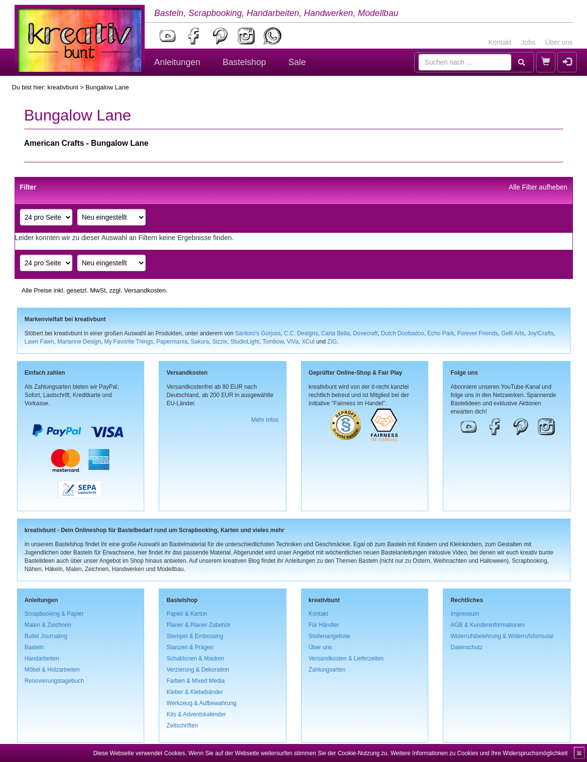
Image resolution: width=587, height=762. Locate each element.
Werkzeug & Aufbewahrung (201, 703)
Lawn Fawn (39, 341)
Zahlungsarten (327, 669)
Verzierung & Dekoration (198, 669)
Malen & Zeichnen (48, 625)
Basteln (34, 647)
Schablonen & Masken (195, 658)
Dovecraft (365, 333)
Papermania (171, 341)
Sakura (200, 341)
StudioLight (245, 341)
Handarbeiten (42, 658)
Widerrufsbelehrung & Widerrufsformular (502, 636)
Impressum (465, 613)
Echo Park (440, 333)
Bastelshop (244, 62)
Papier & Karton (187, 613)
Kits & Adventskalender (196, 714)
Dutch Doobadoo (402, 333)
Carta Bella (335, 333)
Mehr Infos (264, 419)
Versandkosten (145, 290)
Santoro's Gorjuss (258, 333)
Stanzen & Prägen (190, 647)
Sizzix (219, 341)
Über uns (559, 42)
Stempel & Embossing (195, 636)
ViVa (293, 341)
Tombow (273, 341)
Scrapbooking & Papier (54, 613)
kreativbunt (62, 87)
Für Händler (324, 625)
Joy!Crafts (541, 333)
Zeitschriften (182, 725)
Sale (297, 62)
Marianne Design (79, 341)
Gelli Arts (512, 333)
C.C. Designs (301, 333)
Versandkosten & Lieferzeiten (346, 658)
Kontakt (499, 42)
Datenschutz (467, 647)
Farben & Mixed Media (196, 680)
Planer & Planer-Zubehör (199, 625)
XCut (308, 341)
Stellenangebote (330, 636)
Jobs (528, 42)
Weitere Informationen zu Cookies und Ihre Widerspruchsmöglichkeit (479, 753)
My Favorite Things (128, 341)
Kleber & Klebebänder (195, 692)
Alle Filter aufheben (538, 187)
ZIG (332, 341)
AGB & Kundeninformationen (488, 625)
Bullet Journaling (46, 636)
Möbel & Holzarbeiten (52, 669)
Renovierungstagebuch (54, 680)
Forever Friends (477, 333)
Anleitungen (177, 62)
